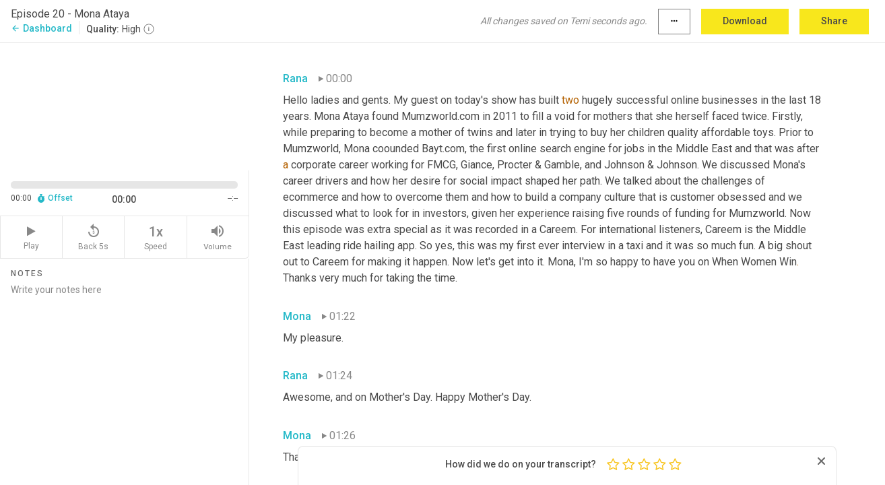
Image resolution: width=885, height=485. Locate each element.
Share (834, 20)
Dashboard (41, 28)
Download (745, 20)
